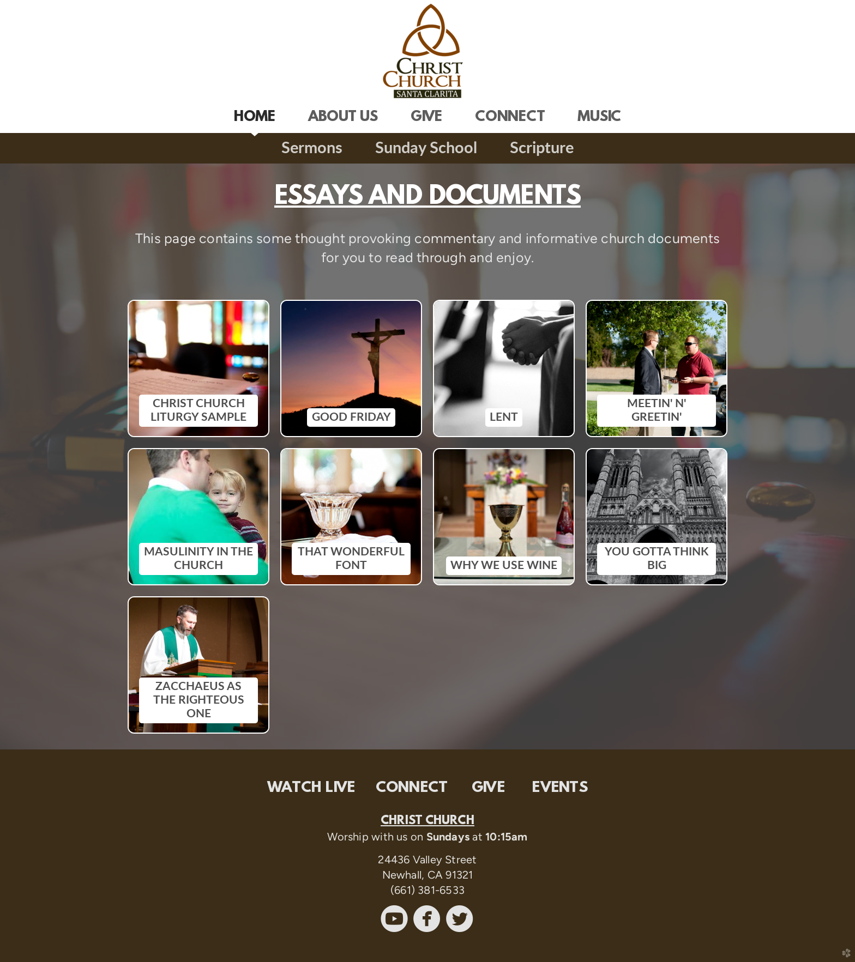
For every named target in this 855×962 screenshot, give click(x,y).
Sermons (311, 148)
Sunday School (426, 148)
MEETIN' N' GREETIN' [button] (656, 410)
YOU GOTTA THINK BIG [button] (656, 558)
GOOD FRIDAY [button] (351, 417)
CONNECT (412, 788)
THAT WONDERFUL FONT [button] (351, 558)
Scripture (542, 148)
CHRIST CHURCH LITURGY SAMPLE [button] (198, 410)
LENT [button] (504, 417)
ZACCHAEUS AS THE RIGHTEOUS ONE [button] (198, 700)
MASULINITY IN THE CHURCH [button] (198, 558)
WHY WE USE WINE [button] (503, 565)
